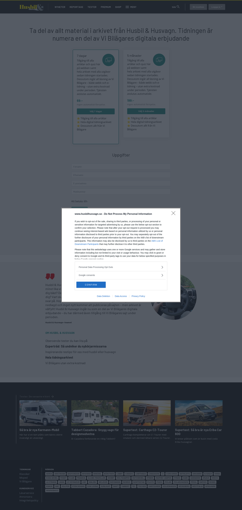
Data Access (121, 296)
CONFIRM (91, 285)
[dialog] (121, 255)
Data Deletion (103, 296)
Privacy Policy (138, 296)
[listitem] (121, 267)
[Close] (174, 214)
